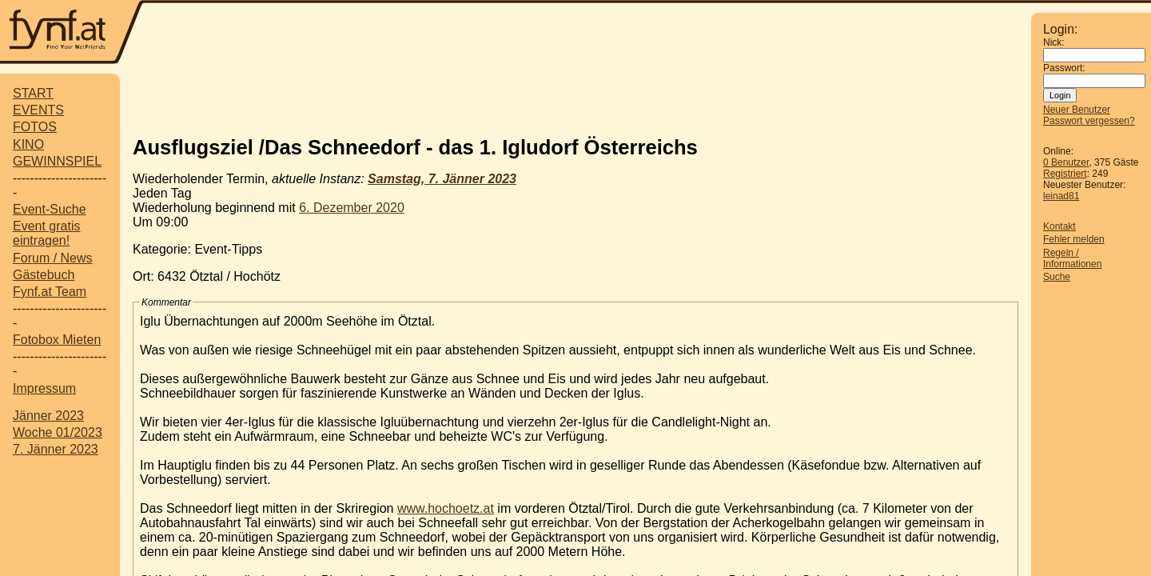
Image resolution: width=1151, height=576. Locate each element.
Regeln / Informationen (1072, 258)
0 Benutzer (1066, 162)
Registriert (1065, 173)
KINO (28, 144)
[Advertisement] (587, 34)
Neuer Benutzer (1076, 109)
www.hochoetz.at (445, 508)
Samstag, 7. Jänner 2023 (442, 179)
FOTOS (35, 127)
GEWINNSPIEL (57, 161)
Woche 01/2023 (57, 432)
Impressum (44, 388)
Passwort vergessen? (1089, 120)
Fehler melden (1074, 239)
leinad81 (1061, 196)
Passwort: (1064, 68)
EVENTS (38, 110)
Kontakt (1059, 226)
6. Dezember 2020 (351, 207)
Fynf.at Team (49, 291)
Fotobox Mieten (57, 339)
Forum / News (53, 258)
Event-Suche (49, 209)
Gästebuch (43, 275)
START (33, 93)
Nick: (1054, 42)
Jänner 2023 (48, 415)
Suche (1056, 276)
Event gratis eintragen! (46, 233)
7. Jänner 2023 (55, 449)
